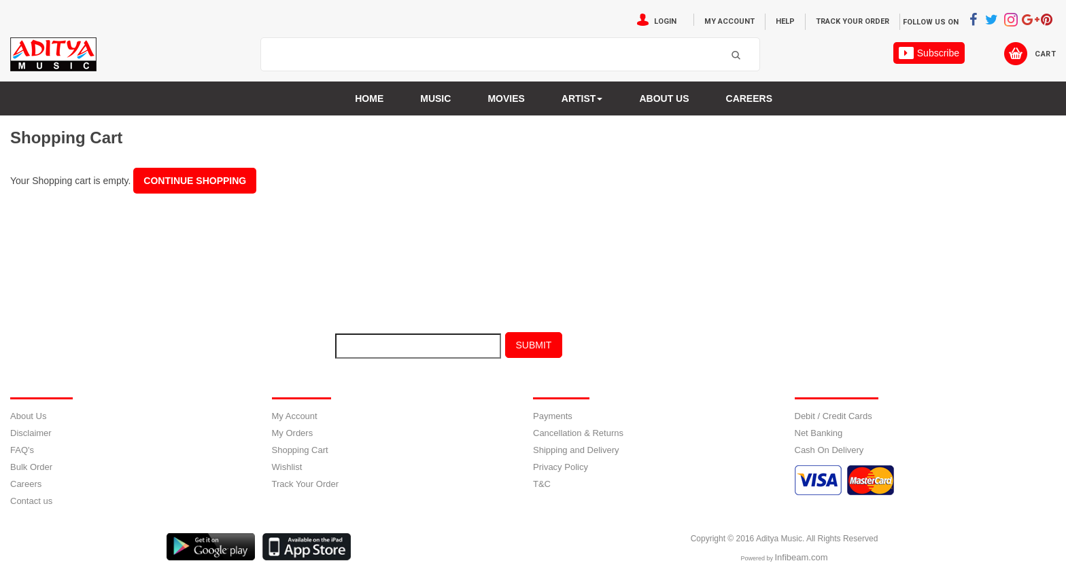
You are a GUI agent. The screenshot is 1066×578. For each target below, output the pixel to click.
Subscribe (929, 53)
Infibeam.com (800, 557)
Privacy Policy (560, 467)
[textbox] (493, 55)
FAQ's (22, 450)
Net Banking (819, 433)
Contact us (31, 501)
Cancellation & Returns (578, 433)
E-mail (294, 349)
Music (435, 98)
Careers (749, 98)
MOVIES (505, 98)
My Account (729, 21)
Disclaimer (31, 433)
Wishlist (287, 467)
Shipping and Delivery (576, 450)
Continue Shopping (194, 180)
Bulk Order (31, 467)
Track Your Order (852, 21)
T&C (542, 484)
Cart (1045, 54)
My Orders (292, 433)
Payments (552, 416)
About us (664, 98)
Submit (534, 345)
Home (369, 98)
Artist (582, 98)
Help (785, 21)
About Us (28, 416)
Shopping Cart (300, 450)
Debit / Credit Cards (833, 416)
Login (665, 21)
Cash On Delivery (829, 450)
